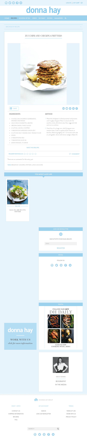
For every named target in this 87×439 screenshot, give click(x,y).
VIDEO (34, 18)
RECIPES (14, 18)
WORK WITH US (71, 414)
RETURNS (16, 417)
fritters (28, 165)
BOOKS (49, 18)
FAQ (16, 420)
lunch (34, 165)
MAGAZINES (58, 18)
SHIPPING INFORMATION (15, 414)
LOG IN (68, 3)
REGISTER (61, 248)
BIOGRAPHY (61, 381)
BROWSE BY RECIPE (13, 27)
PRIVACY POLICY (71, 417)
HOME (7, 18)
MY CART (76, 3)
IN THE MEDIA (60, 385)
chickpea (22, 165)
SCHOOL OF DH (24, 18)
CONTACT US (16, 411)
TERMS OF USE (71, 411)
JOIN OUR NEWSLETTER (43, 414)
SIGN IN (43, 411)
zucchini (40, 165)
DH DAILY (42, 18)
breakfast (14, 165)
